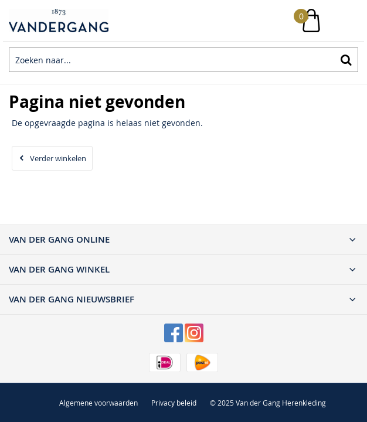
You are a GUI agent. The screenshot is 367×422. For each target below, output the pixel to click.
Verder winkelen (58, 158)
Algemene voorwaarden (98, 402)
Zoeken (346, 60)
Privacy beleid (173, 402)
